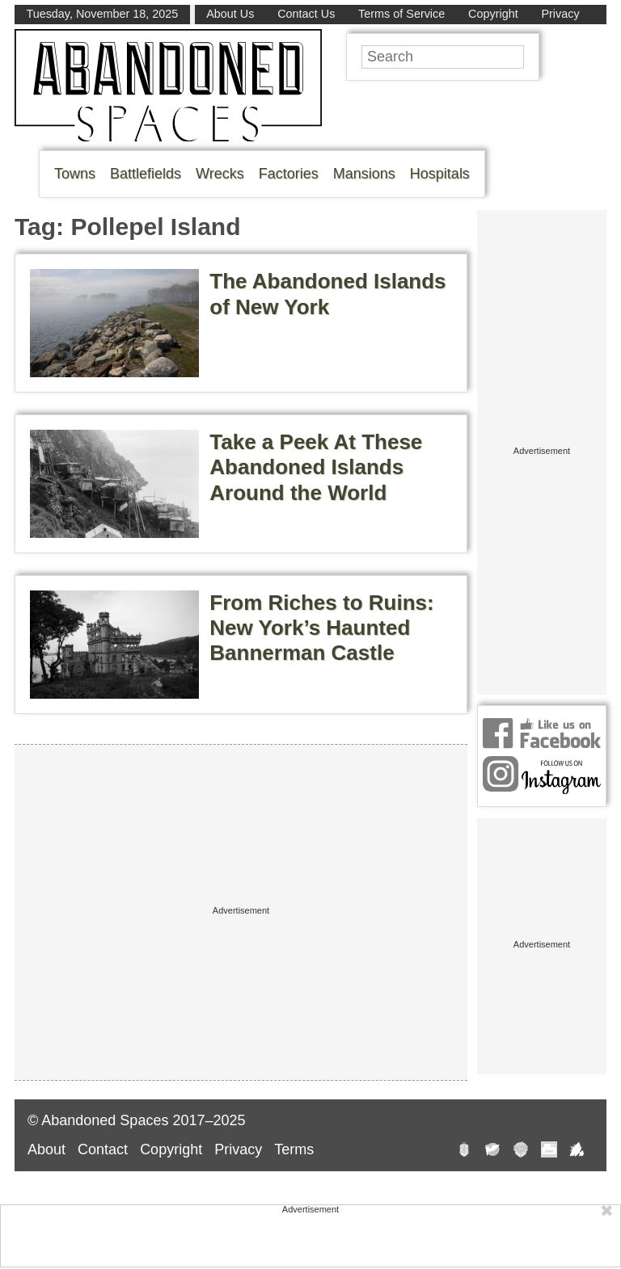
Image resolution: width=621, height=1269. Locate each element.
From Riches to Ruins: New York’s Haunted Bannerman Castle (321, 627)
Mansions (364, 174)
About (46, 1149)
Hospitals (440, 174)
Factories (289, 174)
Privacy (560, 13)
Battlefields (145, 174)
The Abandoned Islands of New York (327, 293)
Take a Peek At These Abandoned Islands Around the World (315, 467)
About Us (230, 13)
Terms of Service (401, 13)
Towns (74, 174)
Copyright (493, 13)
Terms (294, 1149)
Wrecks (220, 174)
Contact (103, 1149)
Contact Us (306, 13)
